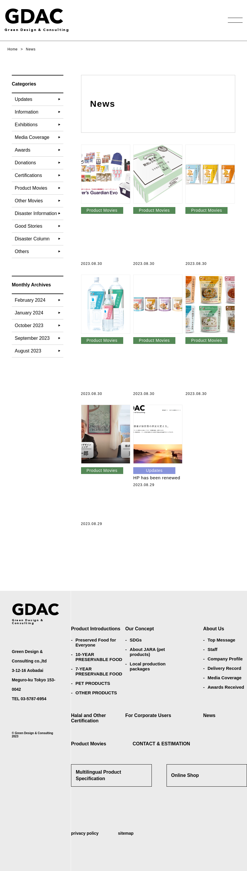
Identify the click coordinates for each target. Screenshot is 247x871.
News (209, 715)
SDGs (136, 639)
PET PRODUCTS (92, 683)
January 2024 (29, 312)
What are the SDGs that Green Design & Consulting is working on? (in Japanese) (125, 496)
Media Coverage (224, 677)
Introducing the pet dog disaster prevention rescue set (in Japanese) (177, 236)
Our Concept (139, 628)
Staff (212, 649)
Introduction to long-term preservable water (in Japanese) (125, 366)
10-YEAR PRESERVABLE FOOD (98, 657)
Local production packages (148, 666)
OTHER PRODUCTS (96, 692)
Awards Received (226, 687)
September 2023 (32, 338)
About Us (213, 628)
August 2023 (28, 350)
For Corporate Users (148, 715)
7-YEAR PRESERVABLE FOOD (98, 671)
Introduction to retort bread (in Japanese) (177, 366)
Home (12, 49)
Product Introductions (95, 628)
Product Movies (88, 743)
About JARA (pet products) (147, 652)
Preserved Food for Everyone (95, 642)
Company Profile (225, 658)
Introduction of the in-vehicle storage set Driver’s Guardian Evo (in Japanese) (125, 236)
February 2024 (30, 300)
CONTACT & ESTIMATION (161, 743)
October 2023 (29, 325)
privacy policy (84, 833)
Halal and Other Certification (88, 718)
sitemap (126, 833)
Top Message (221, 639)
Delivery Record (224, 668)
